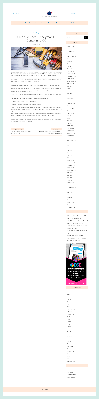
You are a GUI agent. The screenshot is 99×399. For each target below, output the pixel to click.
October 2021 (70, 167)
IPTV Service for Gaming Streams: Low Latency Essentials (77, 227)
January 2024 (70, 101)
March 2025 (70, 68)
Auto (68, 294)
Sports (69, 353)
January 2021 (70, 182)
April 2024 (69, 93)
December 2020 (71, 185)
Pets (68, 344)
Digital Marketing (71, 309)
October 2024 (70, 78)
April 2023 (69, 123)
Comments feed (71, 374)
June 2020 (69, 197)
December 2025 (71, 49)
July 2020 (69, 195)
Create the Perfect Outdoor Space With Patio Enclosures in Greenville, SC (50, 132)
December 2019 (71, 205)
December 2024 (71, 73)
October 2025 (70, 54)
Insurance (69, 336)
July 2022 (69, 145)
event (68, 316)
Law (68, 339)
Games (43, 22)
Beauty (69, 299)
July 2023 (69, 115)
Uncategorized (71, 361)
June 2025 (69, 61)
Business (50, 22)
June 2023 (69, 118)
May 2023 (69, 120)
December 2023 (71, 103)
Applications (28, 22)
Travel (68, 358)
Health (58, 22)
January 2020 (70, 202)
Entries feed (70, 372)
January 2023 (70, 130)
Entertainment (70, 314)
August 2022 (70, 143)
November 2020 (71, 187)
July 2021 (69, 175)
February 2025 (71, 71)
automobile (70, 297)
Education (69, 311)
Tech (72, 22)
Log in (68, 369)
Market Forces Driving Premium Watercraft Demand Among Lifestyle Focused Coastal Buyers (76, 238)
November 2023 (71, 106)
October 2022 (70, 138)
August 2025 (70, 59)
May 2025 (69, 64)
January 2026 (70, 46)
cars (68, 304)
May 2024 (69, 91)
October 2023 (70, 108)
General (69, 329)
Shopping (65, 22)
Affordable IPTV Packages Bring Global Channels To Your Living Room (77, 217)
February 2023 (71, 128)
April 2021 (69, 180)
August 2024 (70, 83)
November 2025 (71, 51)
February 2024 (71, 98)
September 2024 (71, 81)
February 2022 (71, 158)
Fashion (69, 319)
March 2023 (70, 125)
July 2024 (69, 86)
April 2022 (69, 153)
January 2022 (70, 160)
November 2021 (71, 165)
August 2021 (70, 172)
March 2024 (70, 96)
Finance (69, 321)
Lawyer (69, 341)
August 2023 (70, 113)
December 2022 (71, 133)
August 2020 (70, 192)
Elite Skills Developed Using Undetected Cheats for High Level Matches (77, 222)
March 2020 (70, 200)
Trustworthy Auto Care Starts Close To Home (77, 232)
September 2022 (71, 140)
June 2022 (69, 148)
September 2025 (71, 56)
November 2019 (71, 207)
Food (36, 22)
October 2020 (70, 190)
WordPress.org (71, 377)
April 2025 (69, 66)
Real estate (70, 346)
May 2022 (69, 150)
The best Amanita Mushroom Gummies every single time (21, 132)
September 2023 (71, 111)
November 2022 (71, 135)
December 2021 (71, 162)
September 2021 (71, 170)
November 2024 (71, 76)
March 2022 (70, 155)
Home (68, 334)
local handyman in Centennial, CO (35, 73)
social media (70, 351)
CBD (68, 306)
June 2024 (69, 88)
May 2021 (69, 177)
